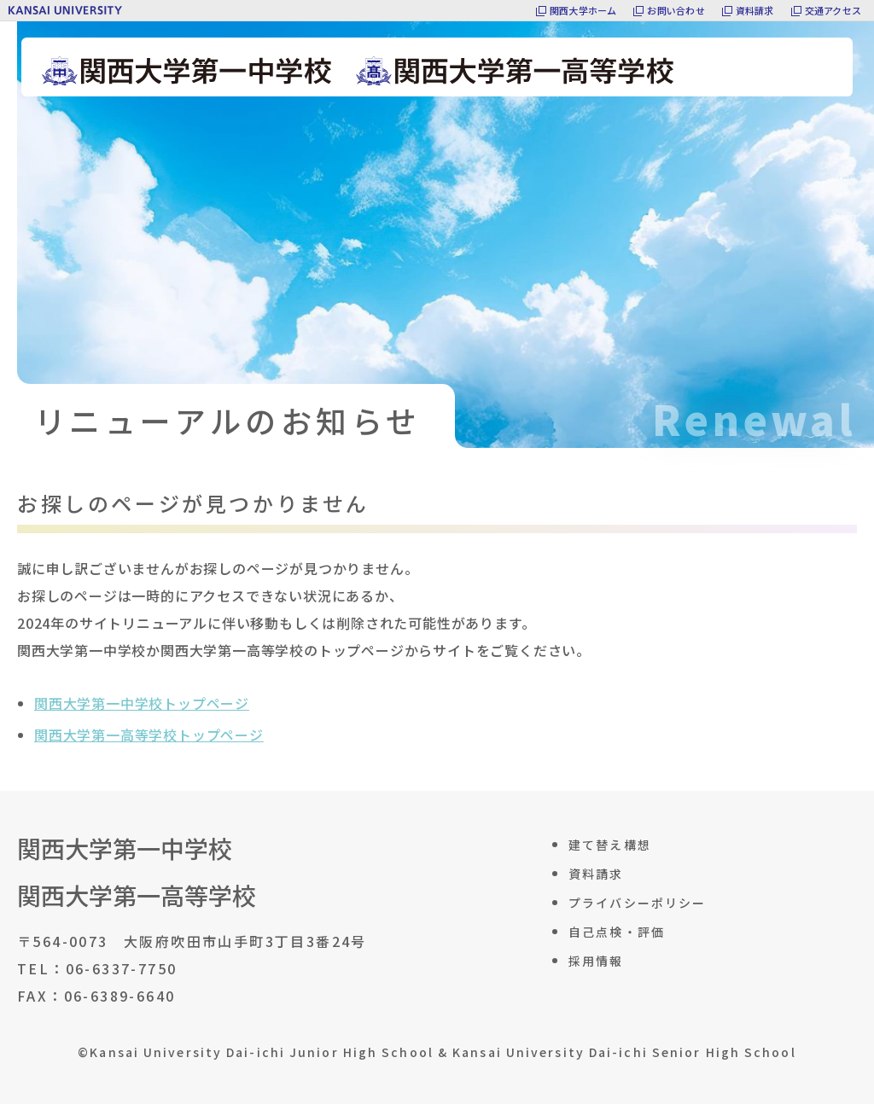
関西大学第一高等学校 (136, 895)
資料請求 (755, 10)
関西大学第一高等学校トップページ (149, 734)
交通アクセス (833, 10)
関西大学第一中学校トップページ (141, 703)
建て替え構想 (609, 844)
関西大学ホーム (583, 10)
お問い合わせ (675, 10)
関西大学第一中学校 (124, 848)
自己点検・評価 (616, 931)
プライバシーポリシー (637, 902)
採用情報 (595, 960)
